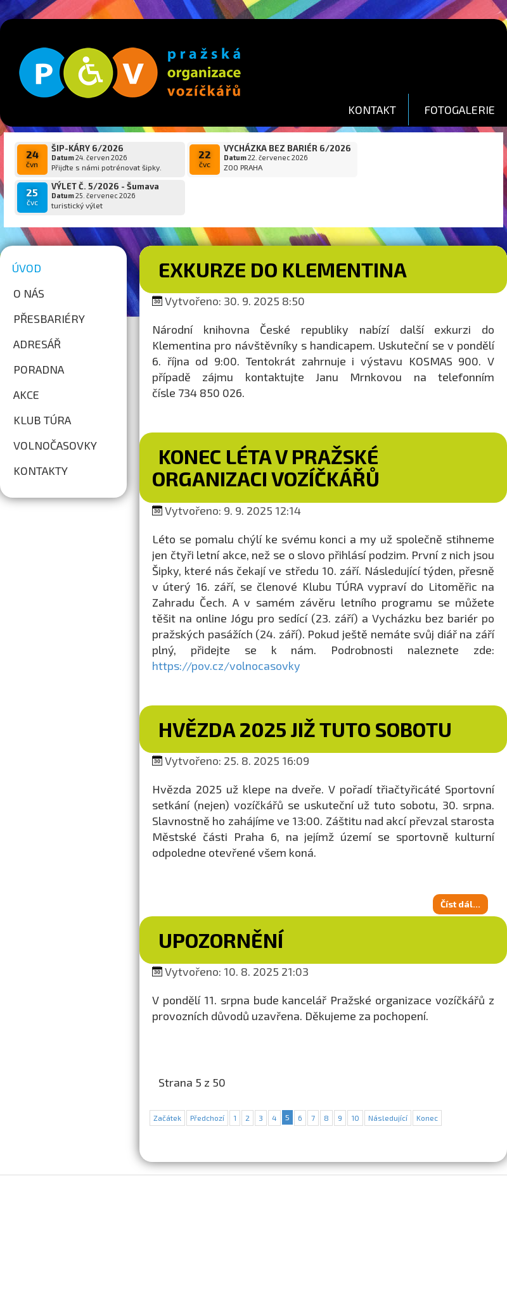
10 (355, 1084)
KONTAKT (372, 110)
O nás (28, 260)
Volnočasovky (55, 412)
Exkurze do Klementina (282, 236)
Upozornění (220, 907)
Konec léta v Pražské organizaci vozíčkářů (266, 434)
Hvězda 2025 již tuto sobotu (305, 696)
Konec (427, 1084)
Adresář (37, 311)
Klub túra (42, 387)
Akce (26, 362)
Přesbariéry (49, 286)
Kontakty (40, 438)
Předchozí (207, 1084)
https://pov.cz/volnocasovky (226, 633)
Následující (388, 1084)
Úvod (26, 235)
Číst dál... (460, 871)
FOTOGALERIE (459, 110)
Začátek (167, 1084)
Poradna (38, 336)
